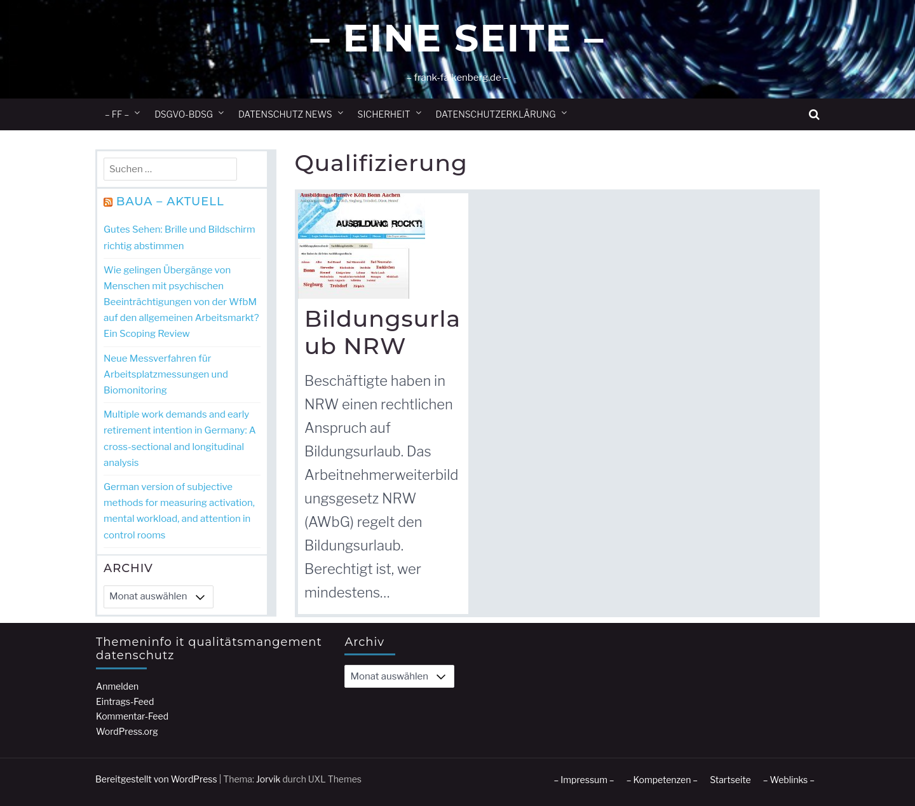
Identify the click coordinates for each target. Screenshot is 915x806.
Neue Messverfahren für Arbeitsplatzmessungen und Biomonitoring (166, 374)
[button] (814, 115)
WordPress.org (127, 731)
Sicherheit (384, 114)
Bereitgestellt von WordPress (156, 779)
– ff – (117, 114)
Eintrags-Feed (125, 701)
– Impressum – (583, 779)
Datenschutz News (285, 114)
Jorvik (268, 779)
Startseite (730, 779)
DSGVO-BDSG (183, 114)
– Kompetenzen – (662, 779)
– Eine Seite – (457, 38)
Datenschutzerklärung (496, 114)
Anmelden (117, 686)
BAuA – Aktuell (170, 201)
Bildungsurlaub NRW (382, 332)
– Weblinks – (789, 779)
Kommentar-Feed (132, 716)
